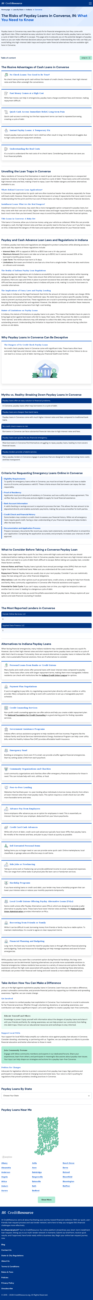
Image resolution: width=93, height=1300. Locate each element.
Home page (5, 10)
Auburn (4, 1186)
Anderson (5, 1172)
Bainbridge (37, 1172)
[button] (46, 1139)
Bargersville (37, 1177)
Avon (34, 1167)
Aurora (4, 1190)
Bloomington (68, 1181)
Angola (4, 1177)
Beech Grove (68, 1163)
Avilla (34, 1163)
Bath (34, 1186)
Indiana (29, 10)
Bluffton (66, 1186)
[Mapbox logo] (7, 1157)
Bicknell (66, 1172)
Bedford (35, 1190)
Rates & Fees (7, 1272)
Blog (3, 1244)
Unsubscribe (7, 1288)
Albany (4, 1163)
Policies (4, 1277)
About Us (5, 1261)
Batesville (36, 1181)
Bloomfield (67, 1177)
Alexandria (6, 1167)
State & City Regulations (12, 1255)
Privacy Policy (7, 1283)
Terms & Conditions (10, 1266)
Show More (46, 1200)
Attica (4, 1181)
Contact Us (6, 1250)
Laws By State (18, 10)
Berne (65, 1167)
